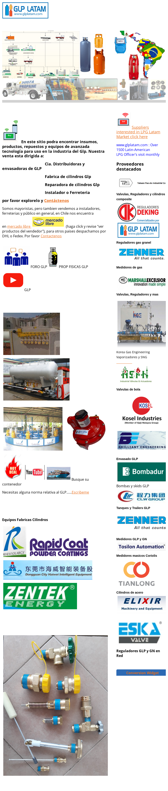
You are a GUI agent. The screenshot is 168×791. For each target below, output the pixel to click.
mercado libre (18, 226)
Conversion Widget (142, 672)
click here (138, 136)
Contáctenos (56, 200)
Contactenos (51, 236)
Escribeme (80, 492)
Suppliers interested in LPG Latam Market (138, 132)
